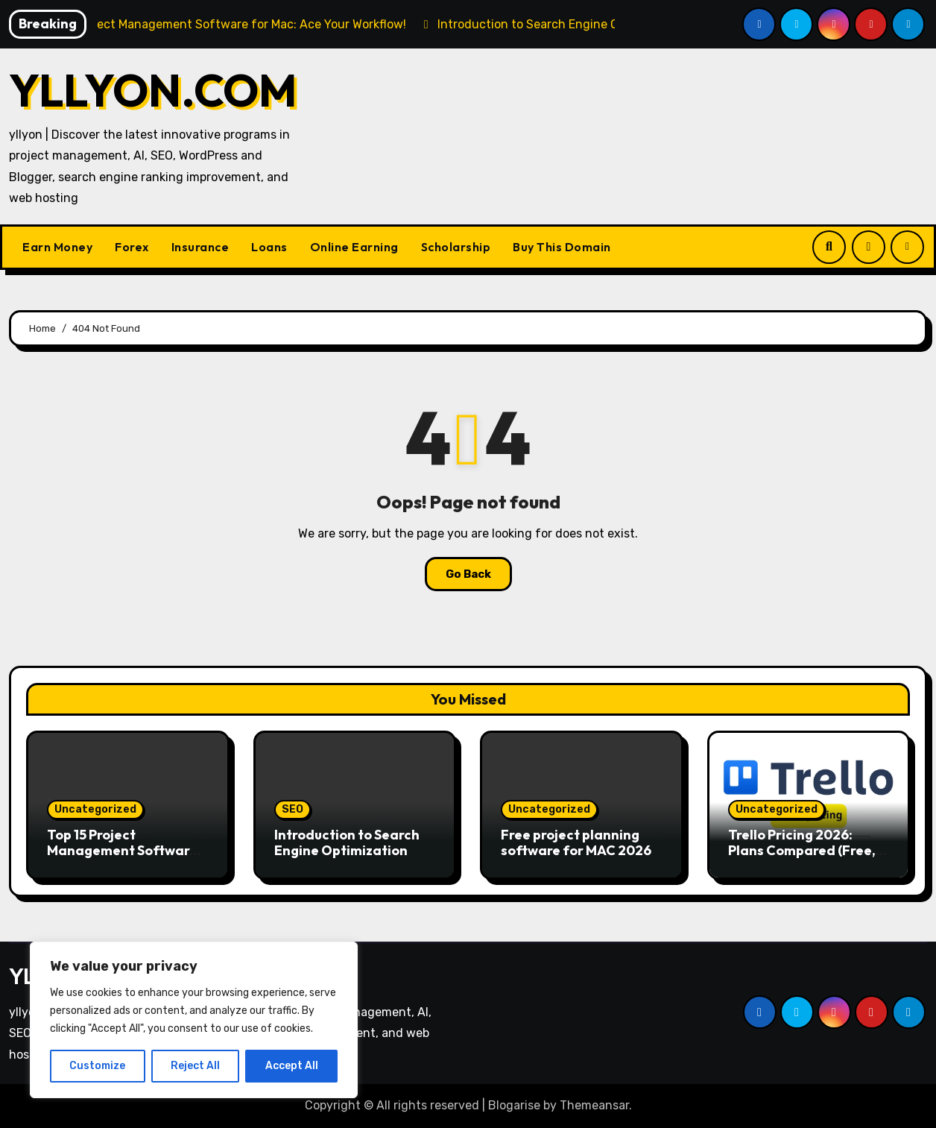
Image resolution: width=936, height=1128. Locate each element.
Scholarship (456, 246)
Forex (132, 246)
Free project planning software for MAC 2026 (576, 843)
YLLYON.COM (153, 90)
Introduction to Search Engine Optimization (347, 843)
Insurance (200, 246)
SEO (292, 809)
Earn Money (57, 246)
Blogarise (514, 1105)
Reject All (195, 1065)
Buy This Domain (562, 246)
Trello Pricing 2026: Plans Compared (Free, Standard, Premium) (802, 850)
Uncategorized (95, 809)
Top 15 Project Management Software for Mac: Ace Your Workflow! (122, 859)
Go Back (468, 574)
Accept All (291, 1065)
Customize (97, 1065)
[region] (194, 1020)
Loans (269, 246)
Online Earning (354, 246)
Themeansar (594, 1105)
